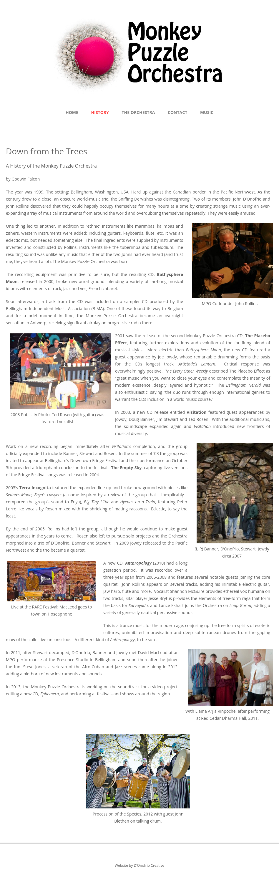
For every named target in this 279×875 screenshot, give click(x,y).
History (100, 112)
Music (206, 112)
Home (72, 112)
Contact (177, 112)
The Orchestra (138, 112)
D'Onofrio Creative (149, 865)
